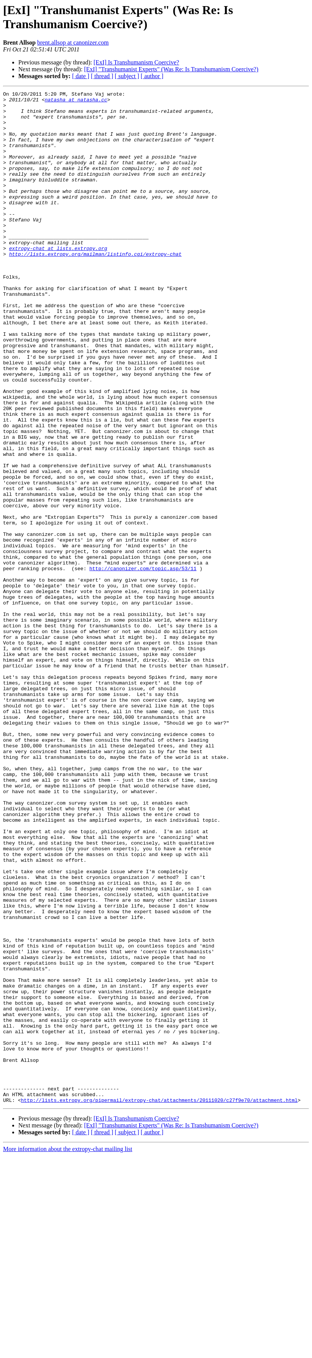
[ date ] (80, 76)
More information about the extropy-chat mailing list (67, 1351)
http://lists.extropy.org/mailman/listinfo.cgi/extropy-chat (95, 287)
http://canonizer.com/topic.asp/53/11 (142, 664)
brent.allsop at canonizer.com (73, 42)
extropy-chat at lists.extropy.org (58, 280)
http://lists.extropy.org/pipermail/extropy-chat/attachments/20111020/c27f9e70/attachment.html (159, 1302)
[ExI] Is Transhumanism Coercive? (136, 62)
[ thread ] (102, 76)
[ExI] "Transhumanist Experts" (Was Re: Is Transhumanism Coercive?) (171, 69)
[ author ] (152, 76)
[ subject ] (127, 76)
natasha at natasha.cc (76, 101)
